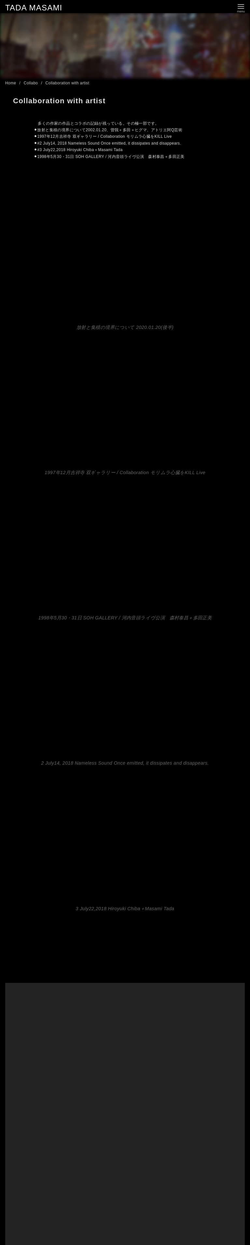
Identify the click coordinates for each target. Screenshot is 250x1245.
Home (11, 83)
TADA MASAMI (33, 7)
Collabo (31, 83)
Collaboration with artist (68, 83)
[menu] (241, 7)
